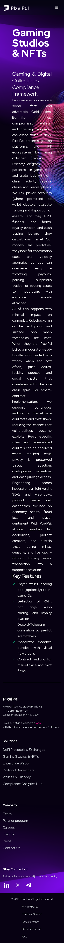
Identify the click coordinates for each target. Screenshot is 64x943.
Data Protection (31, 929)
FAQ (24, 936)
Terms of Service (32, 914)
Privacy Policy (30, 906)
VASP (39, 723)
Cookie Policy (30, 921)
